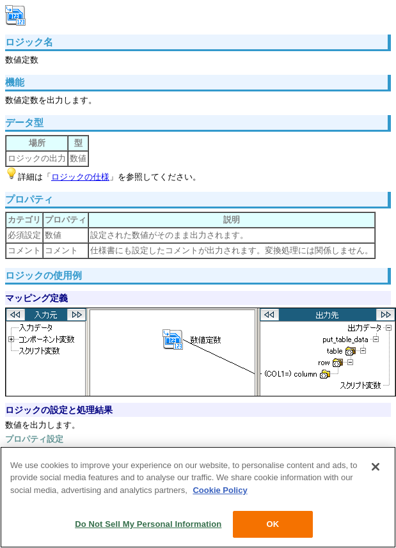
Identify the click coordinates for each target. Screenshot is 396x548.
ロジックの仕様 (80, 177)
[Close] (375, 467)
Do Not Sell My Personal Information (148, 524)
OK (272, 524)
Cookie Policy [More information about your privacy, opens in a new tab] (220, 490)
